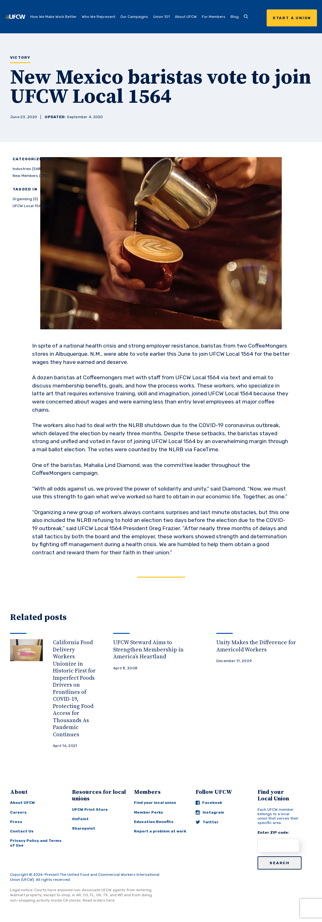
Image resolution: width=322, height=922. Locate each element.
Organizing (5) (25, 199)
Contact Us (22, 831)
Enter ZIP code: (273, 832)
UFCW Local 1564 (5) (31, 206)
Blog (234, 16)
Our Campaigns (134, 16)
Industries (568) (27, 169)
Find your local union (155, 802)
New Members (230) (31, 175)
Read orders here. (99, 900)
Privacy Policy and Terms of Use (36, 842)
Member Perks (148, 812)
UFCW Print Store (90, 809)
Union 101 (161, 16)
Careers (18, 812)
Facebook (209, 802)
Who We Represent (98, 16)
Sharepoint (83, 828)
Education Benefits (154, 822)
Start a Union (292, 18)
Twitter (207, 822)
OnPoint (80, 819)
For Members (213, 16)
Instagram (210, 812)
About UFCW (186, 16)
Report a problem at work (160, 831)
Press (16, 822)
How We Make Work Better (53, 16)
